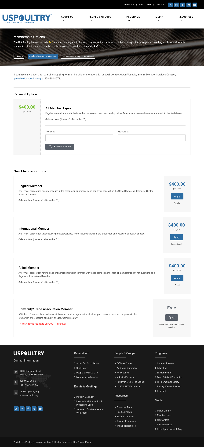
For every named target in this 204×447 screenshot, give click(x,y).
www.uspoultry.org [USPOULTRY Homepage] (29, 395)
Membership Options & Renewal (43, 56)
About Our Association (87, 363)
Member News (164, 415)
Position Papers (124, 412)
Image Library (164, 410)
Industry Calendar (85, 397)
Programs (133, 17)
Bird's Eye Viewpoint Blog (169, 429)
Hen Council (123, 372)
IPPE (140, 5)
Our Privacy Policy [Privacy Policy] (82, 442)
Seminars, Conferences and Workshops (89, 411)
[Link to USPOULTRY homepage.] (27, 19)
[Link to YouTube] (40, 408)
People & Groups (100, 17)
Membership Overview (87, 377)
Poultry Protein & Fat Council (131, 382)
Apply (177, 196)
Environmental (164, 372)
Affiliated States (124, 363)
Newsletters (163, 420)
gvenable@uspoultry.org (27, 78)
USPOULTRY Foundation (128, 386)
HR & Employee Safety (168, 382)
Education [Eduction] (162, 368)
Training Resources (126, 426)
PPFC (149, 5)
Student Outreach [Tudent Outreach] (125, 416)
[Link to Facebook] (28, 408)
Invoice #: (50, 131)
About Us (67, 17)
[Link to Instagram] (22, 408)
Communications (165, 363)
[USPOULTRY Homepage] (41, 353)
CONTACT (160, 5)
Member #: (123, 131)
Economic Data (124, 407)
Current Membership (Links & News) (78, 56)
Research (161, 391)
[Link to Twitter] (16, 408)
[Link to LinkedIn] (34, 408)
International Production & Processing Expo (89, 403)
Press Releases (164, 424)
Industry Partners (125, 377)
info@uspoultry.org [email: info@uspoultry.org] (29, 391)
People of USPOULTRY (87, 372)
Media (160, 17)
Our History (81, 368)
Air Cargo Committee (127, 368)
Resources (186, 17)
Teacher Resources (126, 421)
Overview (19, 56)
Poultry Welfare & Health (169, 386)
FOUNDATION (129, 5)
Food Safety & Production (169, 377)
